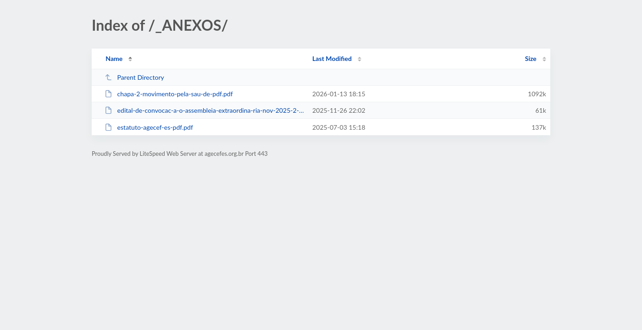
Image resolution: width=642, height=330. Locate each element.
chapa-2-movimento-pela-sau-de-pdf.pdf (169, 94)
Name (113, 58)
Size (531, 58)
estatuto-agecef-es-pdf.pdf (149, 127)
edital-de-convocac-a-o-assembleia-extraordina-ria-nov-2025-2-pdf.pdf (204, 110)
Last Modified (332, 58)
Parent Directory (134, 77)
